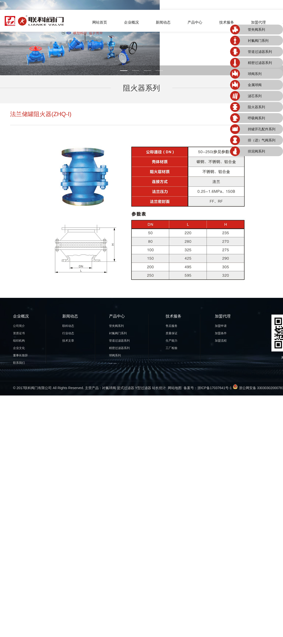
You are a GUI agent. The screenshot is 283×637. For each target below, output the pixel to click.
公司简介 (19, 326)
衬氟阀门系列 (258, 41)
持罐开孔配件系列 (261, 129)
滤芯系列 (255, 96)
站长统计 (159, 388)
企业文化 (19, 348)
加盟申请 (221, 326)
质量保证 (171, 333)
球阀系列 (255, 74)
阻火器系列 (256, 107)
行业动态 (68, 333)
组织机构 (19, 340)
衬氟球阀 (109, 388)
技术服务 (226, 22)
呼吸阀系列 (256, 118)
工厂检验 (171, 348)
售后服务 (171, 326)
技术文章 (68, 340)
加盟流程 (221, 340)
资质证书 (19, 333)
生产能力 (171, 340)
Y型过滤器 (143, 388)
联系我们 (19, 362)
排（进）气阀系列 (261, 140)
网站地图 (175, 388)
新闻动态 (163, 22)
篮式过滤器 (125, 388)
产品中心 (195, 22)
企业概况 (131, 22)
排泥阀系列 (256, 151)
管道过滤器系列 (260, 52)
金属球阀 (255, 85)
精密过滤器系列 (260, 63)
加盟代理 (258, 22)
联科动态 (68, 326)
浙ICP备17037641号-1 (214, 388)
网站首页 (99, 22)
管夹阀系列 (256, 29)
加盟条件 (221, 333)
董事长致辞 (20, 355)
